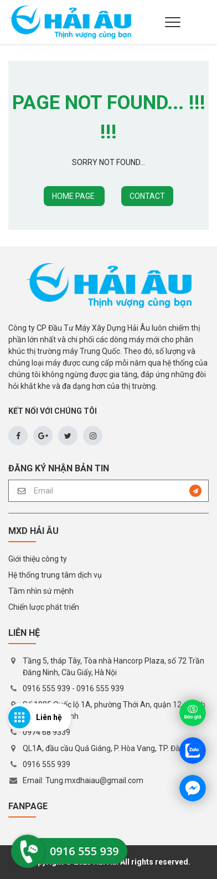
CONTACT (147, 196)
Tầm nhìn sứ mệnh (41, 591)
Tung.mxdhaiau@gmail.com (94, 780)
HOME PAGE (74, 196)
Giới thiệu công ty (37, 558)
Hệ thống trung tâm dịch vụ (55, 574)
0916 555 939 (46, 688)
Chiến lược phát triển (43, 607)
